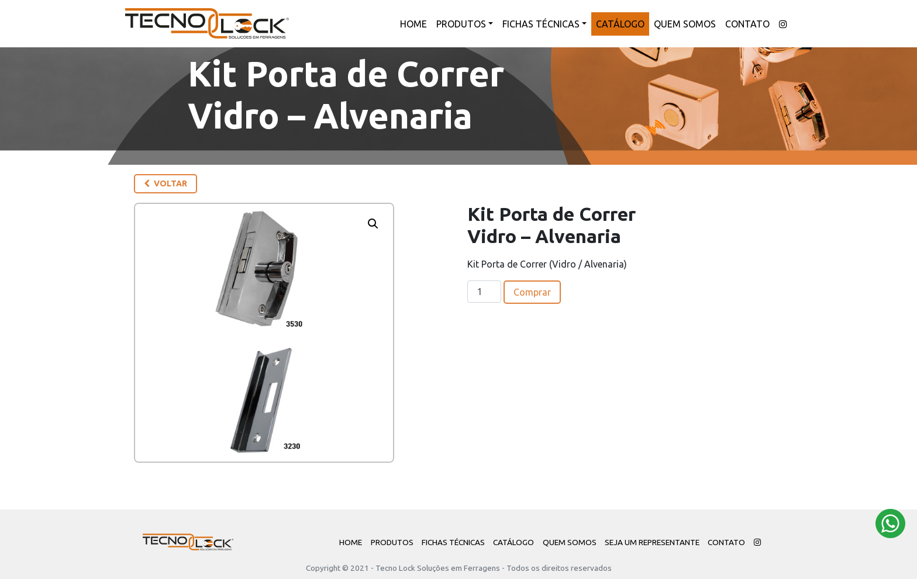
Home (413, 24)
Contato (747, 24)
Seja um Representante (652, 542)
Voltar (165, 183)
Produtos (461, 24)
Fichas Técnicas (541, 24)
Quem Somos (685, 24)
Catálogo (620, 24)
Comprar (532, 292)
